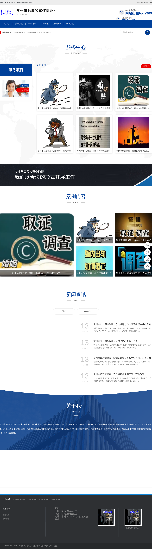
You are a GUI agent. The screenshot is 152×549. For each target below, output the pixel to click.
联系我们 (70, 24)
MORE (146, 66)
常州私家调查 (43, 499)
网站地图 (148, 2)
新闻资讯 (45, 24)
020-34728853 (147, 245)
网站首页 (6, 24)
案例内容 (57, 24)
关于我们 (19, 24)
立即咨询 (25, 90)
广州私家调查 (31, 499)
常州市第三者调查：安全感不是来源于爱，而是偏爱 (119, 374)
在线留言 (140, 2)
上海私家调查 (56, 499)
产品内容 (32, 24)
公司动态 (64, 311)
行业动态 (88, 311)
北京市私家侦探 (19, 499)
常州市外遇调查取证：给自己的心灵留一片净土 (117, 341)
